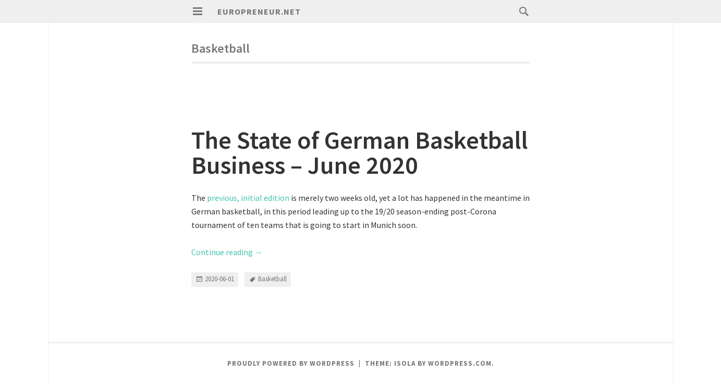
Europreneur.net (259, 11)
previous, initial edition (248, 198)
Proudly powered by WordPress (291, 363)
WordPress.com (460, 363)
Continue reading (227, 252)
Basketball (272, 278)
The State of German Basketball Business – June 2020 (359, 152)
